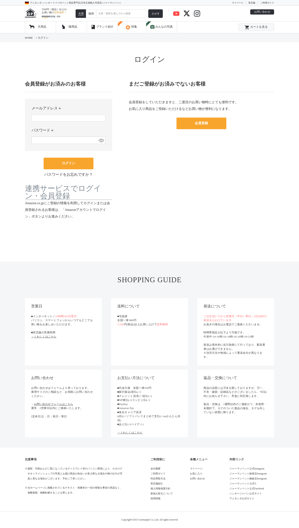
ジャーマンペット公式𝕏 (242, 483)
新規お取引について (162, 493)
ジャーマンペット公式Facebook (246, 488)
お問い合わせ (262, 11)
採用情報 (156, 498)
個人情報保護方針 (160, 488)
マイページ (237, 2)
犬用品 (42, 26)
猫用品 (73, 26)
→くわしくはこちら (43, 336)
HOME (29, 37)
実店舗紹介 (157, 483)
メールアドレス (47, 108)
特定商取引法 (158, 478)
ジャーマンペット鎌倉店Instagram (248, 478)
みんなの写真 (161, 27)
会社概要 (156, 468)
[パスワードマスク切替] (101, 140)
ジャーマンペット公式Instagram (246, 468)
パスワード (43, 130)
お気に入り (196, 473)
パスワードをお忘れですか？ (68, 174)
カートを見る (256, 27)
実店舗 (251, 2)
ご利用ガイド (267, 2)
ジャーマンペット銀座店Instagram (248, 473)
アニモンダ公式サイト (241, 498)
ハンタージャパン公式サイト (245, 493)
